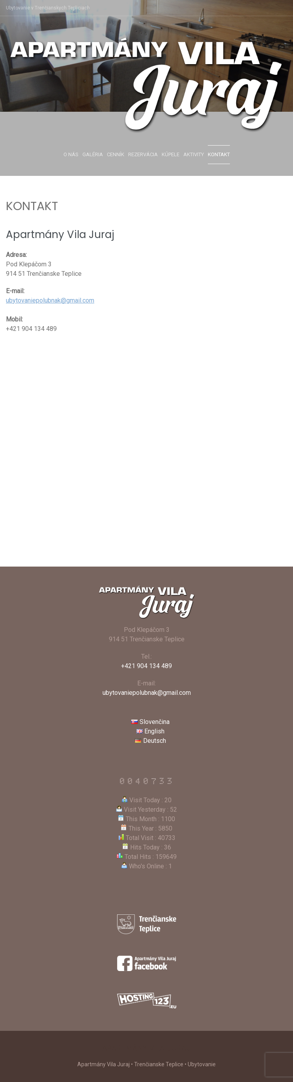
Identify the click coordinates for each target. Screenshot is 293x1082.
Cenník (115, 154)
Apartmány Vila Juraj (146, 1048)
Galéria (92, 154)
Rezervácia (143, 154)
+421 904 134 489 (146, 666)
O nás (70, 154)
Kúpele (170, 154)
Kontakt (219, 154)
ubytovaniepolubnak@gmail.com (50, 300)
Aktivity (193, 154)
